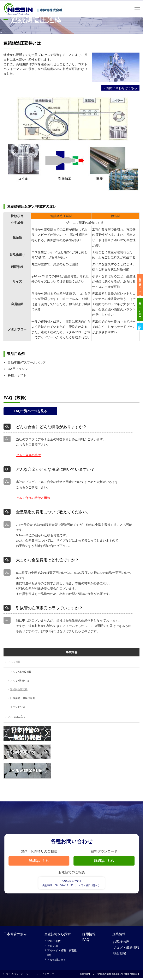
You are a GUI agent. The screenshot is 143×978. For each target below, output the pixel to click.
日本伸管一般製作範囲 (22, 698)
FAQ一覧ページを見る (30, 411)
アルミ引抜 (14, 661)
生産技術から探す (57, 934)
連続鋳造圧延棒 (19, 689)
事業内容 (71, 652)
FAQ (85, 939)
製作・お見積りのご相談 (140, 285)
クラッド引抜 (17, 706)
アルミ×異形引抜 (19, 680)
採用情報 (89, 934)
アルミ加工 (54, 945)
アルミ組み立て (16, 716)
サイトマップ (46, 974)
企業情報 (118, 934)
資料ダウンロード (140, 312)
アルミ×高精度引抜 (20, 671)
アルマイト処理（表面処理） (62, 953)
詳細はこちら (39, 861)
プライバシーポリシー (18, 974)
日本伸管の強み (15, 934)
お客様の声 (121, 942)
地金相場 (119, 953)
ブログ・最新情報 (126, 947)
